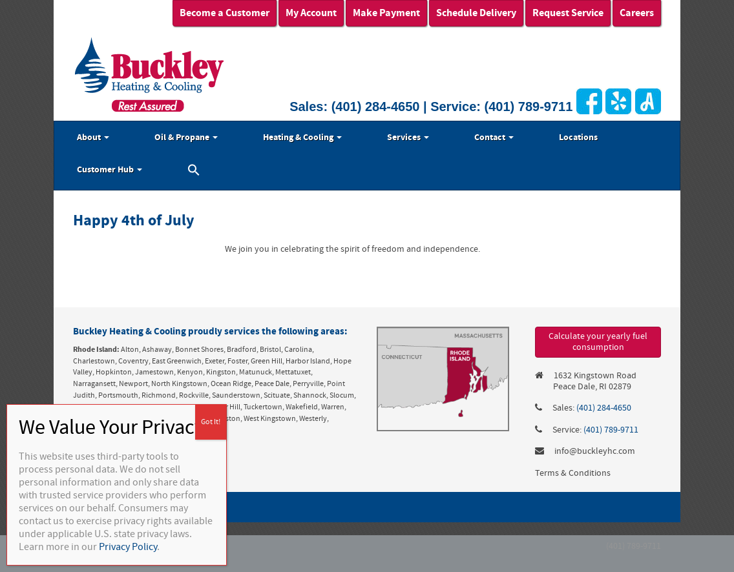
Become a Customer (224, 13)
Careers (637, 13)
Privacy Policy (128, 546)
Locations (578, 137)
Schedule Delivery (476, 13)
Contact (494, 137)
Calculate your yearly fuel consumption (598, 342)
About (93, 137)
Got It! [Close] (210, 422)
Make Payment (386, 13)
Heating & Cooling (302, 137)
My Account (311, 13)
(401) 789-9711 (529, 106)
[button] (194, 172)
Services (408, 137)
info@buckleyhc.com (594, 451)
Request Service (567, 13)
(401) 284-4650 (375, 106)
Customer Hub (109, 169)
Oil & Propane (186, 137)
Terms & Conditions (573, 473)
